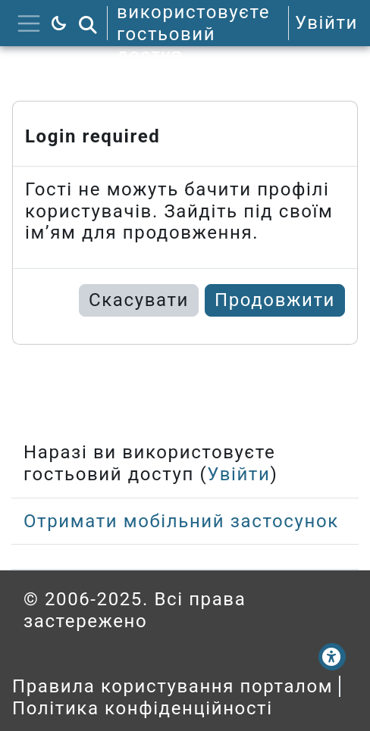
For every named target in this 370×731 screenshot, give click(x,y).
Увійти (326, 22)
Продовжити (275, 300)
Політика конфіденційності (142, 708)
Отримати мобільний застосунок (181, 521)
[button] (88, 23)
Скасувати (139, 300)
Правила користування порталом (172, 686)
